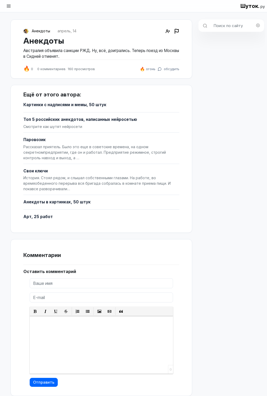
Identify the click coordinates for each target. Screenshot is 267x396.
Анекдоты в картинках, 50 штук (57, 201)
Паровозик (34, 139)
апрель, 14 (66, 31)
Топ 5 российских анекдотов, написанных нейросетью (80, 119)
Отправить (43, 382)
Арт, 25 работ (38, 216)
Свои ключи (35, 170)
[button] (35, 311)
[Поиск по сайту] (237, 25)
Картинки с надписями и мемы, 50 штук (64, 104)
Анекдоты (41, 31)
